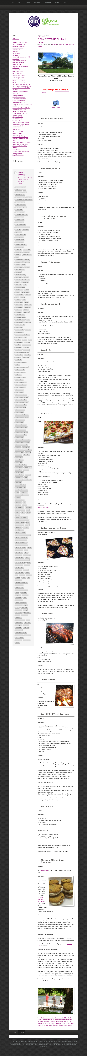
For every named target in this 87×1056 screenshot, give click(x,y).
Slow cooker (23, 592)
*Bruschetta (29, 197)
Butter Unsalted (19, 289)
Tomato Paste (24, 607)
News (19, 2)
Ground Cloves (19, 457)
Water (25, 192)
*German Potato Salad (20, 204)
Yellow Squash (27, 640)
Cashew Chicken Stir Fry (19, 60)
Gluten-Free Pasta (19, 422)
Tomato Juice (18, 192)
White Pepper (18, 625)
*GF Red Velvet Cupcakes (21, 207)
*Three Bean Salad (19, 242)
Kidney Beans (18, 482)
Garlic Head (18, 357)
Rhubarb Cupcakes (18, 131)
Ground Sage (18, 469)
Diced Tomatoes (19, 327)
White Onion (27, 622)
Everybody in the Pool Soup (20, 91)
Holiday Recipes (19, 477)
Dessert (60, 44)
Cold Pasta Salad (17, 70)
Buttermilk (27, 289)
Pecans (22, 529)
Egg (25, 337)
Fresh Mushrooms (26, 344)
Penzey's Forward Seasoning (21, 537)
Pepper (29, 547)
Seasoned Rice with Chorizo (20, 137)
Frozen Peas (26, 349)
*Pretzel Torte (25, 229)
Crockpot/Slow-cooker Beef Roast (22, 86)
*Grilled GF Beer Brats (20, 212)
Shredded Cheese (19, 585)
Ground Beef (26, 454)
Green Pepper (18, 454)
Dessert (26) (21, 176)
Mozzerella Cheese (19, 507)
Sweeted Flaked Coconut (21, 602)
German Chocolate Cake (19, 98)
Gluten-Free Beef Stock (20, 387)
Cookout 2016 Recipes (19, 77)
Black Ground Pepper (20, 269)
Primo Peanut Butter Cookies (21, 122)
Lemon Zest (18, 497)
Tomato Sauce (19, 610)
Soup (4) (20, 183)
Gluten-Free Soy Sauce (20, 429)
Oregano (17, 514)
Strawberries (18, 597)
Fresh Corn (18, 344)
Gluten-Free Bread (19, 392)
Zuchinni (17, 642)
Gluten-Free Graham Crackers (22, 414)
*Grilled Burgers (19, 209)
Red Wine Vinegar (19, 572)
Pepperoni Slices (19, 549)
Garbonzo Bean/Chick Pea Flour (22, 352)
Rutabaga (18, 577)
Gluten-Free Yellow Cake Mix (21, 444)
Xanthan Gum (27, 635)
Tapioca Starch (19, 605)
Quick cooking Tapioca (20, 562)
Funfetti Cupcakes (18, 95)
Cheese (26, 302)
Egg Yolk (25, 339)
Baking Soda (27, 262)
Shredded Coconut (19, 587)
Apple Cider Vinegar (27, 254)
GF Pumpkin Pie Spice (20, 377)
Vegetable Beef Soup (18, 155)
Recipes (28, 2)
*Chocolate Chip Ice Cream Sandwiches (24, 199)
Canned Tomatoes (19, 294)
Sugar (24, 597)
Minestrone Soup (17, 118)
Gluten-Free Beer (19, 389)
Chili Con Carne (17, 64)
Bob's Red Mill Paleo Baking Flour (22, 279)
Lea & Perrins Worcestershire (21, 489)
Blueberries (26, 277)
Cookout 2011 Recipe (20, 314)
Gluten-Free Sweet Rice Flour (22, 432)
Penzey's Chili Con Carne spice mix (23, 534)
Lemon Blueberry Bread (19, 111)
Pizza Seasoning (19, 552)
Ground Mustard (19, 467)
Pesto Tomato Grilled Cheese (21, 124)
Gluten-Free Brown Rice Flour (22, 397)
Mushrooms (28, 507)
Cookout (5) (21, 174)
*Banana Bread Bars (20, 197)
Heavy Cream (18, 189)
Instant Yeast (18, 479)
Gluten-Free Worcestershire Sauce (23, 442)
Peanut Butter (18, 527)
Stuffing (15, 147)
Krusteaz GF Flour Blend (21, 484)
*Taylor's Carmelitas (20, 239)
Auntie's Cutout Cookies (19, 46)
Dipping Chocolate (19, 329)
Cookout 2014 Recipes (19, 80)
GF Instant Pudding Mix (20, 372)
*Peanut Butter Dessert (20, 224)
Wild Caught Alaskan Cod (21, 632)
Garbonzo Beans (19, 354)
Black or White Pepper (20, 274)
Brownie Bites (16, 55)
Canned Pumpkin (25, 292)
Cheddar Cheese (19, 302)
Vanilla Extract (25, 615)
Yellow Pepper (19, 640)
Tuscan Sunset (19, 612)
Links (65, 2)
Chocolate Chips (19, 307)
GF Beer (17, 364)
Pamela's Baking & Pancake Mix (22, 519)
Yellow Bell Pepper (19, 637)
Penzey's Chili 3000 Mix (20, 532)
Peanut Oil (26, 527)
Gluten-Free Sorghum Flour (21, 427)
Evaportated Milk (19, 342)
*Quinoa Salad (19, 232)
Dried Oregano (19, 334)
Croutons (15, 89)
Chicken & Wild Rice (18, 62)
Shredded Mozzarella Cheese (22, 590)
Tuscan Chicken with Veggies (21, 151)
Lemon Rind (26, 494)
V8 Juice (17, 615)
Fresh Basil (27, 342)
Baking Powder (19, 262)
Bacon (17, 257)
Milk (24, 502)
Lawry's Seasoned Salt (20, 487)
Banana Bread (17, 49)
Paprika (27, 522)
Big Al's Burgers (17, 53)
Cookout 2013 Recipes (19, 82)
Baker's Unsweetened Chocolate (22, 259)
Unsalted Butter (27, 612)
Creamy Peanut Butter (20, 324)
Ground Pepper (28, 467)
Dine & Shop (47, 2)
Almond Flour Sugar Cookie (20, 42)
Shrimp (17, 592)
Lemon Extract (24, 492)
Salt (24, 189)
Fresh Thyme (18, 349)
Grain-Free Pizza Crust (19, 100)
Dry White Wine (19, 337)
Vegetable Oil (18, 617)
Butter (25, 284)
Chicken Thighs (28, 304)
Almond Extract (27, 249)
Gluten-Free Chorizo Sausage (22, 402)
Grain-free (18, 447)
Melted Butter (18, 502)
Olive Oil (17, 512)
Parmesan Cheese (19, 524)
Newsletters (37, 2)
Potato (26, 552)
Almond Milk (18, 254)
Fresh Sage (26, 347)
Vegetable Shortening (20, 620)
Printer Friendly (56, 107)
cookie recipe (44, 870)
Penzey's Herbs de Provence (21, 544)
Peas (17, 529)
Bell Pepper (27, 267)
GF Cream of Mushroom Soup (22, 367)
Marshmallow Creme (20, 499)
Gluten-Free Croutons (20, 409)
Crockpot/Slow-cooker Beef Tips (21, 88)
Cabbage (17, 292)
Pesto (26, 549)
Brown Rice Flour (25, 282)
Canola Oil (28, 294)
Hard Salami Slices (19, 472)
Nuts (28, 509)
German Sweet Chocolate (21, 362)
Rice (17, 575)
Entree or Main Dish (68, 44)
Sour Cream (25, 595)
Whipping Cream (19, 622)
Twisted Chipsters (17, 153)
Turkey (25, 610)
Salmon (23, 577)
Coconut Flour (18, 312)
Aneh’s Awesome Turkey (19, 44)
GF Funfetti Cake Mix (20, 369)
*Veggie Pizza (18, 249)
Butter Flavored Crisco (20, 287)
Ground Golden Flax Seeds (21, 464)
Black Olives (18, 272)
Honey (26, 477)
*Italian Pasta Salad (20, 217)
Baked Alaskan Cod (18, 48)
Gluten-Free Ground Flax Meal (22, 417)
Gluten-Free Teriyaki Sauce (21, 434)
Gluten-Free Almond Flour (21, 382)
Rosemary (29, 575)
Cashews (23, 297)
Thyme (25, 605)
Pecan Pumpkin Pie (18, 126)
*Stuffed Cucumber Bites (21, 234)
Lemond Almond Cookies (19, 109)
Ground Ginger (19, 462)
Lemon (17, 492)
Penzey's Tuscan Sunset (21, 547)
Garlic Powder (18, 359)
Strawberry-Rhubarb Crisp (20, 146)
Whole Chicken (19, 630)
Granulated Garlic (26, 447)
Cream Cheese (19, 322)
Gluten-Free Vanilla (19, 437)
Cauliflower (18, 299)
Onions (28, 512)
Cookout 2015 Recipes (19, 79)
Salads (40, 46)
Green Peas (28, 452)
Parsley (27, 524)
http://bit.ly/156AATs (43, 507)
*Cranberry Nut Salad (20, 202)
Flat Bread (15, 93)
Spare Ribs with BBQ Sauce (20, 144)
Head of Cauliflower (20, 474)
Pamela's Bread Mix (20, 522)
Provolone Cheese (19, 557)
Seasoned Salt (19, 580)
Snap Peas (18, 595)
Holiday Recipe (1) (23, 179)
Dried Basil (28, 329)
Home (12, 2)
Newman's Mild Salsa (20, 509)
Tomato (17, 607)
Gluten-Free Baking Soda (21, 384)
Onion (23, 512)
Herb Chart (28, 474)
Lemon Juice (18, 494)
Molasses (25, 504)
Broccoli (17, 282)
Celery (24, 299)
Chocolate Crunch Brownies (20, 66)
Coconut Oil (26, 312)
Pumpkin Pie (16, 129)
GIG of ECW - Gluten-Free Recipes (47, 37)
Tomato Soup (16, 149)
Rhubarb (27, 572)
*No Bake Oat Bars (19, 222)
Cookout (54, 44)
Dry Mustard (26, 334)
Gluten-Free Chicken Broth (21, 399)
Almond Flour (18, 252)
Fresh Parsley (18, 347)
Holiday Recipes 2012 (19, 102)
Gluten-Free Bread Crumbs (21, 394)
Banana (17, 264)
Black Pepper (18, 277)
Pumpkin (27, 557)
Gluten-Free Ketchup (20, 419)
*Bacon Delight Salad (20, 194)
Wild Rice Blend (19, 635)
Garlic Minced (26, 357)
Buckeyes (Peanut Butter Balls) (21, 57)
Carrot (17, 297)
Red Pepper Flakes (19, 567)
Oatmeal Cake (16, 120)
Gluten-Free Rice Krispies (21, 424)
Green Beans (28, 449)
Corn (28, 319)
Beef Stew (15, 51)
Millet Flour (18, 504)
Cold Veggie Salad (18, 71)
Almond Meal (26, 252)
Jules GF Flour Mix (27, 479)
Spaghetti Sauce (17, 133)
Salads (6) (21, 181)
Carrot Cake (16, 59)
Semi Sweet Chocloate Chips (21, 582)
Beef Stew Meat (19, 267)
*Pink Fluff (18, 229)
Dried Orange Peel (19, 332)
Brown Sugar (18, 284)
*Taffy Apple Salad (19, 237)
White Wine (26, 627)
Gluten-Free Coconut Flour (21, 404)
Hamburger (26, 469)
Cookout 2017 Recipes (19, 75)
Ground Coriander (19, 459)
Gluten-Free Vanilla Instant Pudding (23, 439)
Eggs (30, 339)
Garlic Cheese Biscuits (19, 97)
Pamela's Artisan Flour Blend (21, 517)
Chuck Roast (27, 307)
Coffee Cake (16, 68)
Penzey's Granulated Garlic (21, 539)
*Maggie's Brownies (20, 219)
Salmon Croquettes (18, 135)
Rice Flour (22, 575)
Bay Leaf (23, 264)
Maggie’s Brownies (18, 117)
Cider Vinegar (18, 309)
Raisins (28, 562)
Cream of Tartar (27, 322)
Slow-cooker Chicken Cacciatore (22, 142)
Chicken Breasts (19, 304)
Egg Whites (18, 339)
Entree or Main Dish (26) (25, 178)
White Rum (26, 625)
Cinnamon (26, 309)
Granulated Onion (19, 449)
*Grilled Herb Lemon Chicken (21, 214)
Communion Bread (18, 73)
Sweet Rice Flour (19, 600)
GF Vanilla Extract (19, 379)
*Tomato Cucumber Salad (21, 244)
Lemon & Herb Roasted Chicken (21, 108)
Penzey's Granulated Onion (21, 542)
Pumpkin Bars (16, 128)
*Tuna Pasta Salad (19, 247)
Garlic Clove (27, 354)
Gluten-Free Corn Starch (21, 407)
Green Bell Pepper (19, 452)
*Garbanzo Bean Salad (20, 187)
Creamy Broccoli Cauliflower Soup (22, 84)
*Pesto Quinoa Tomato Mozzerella (22, 227)
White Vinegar (18, 627)
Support (57, 2)
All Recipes (16, 39)
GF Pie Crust (18, 374)
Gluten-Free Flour (19, 412)
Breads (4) (21, 172)
